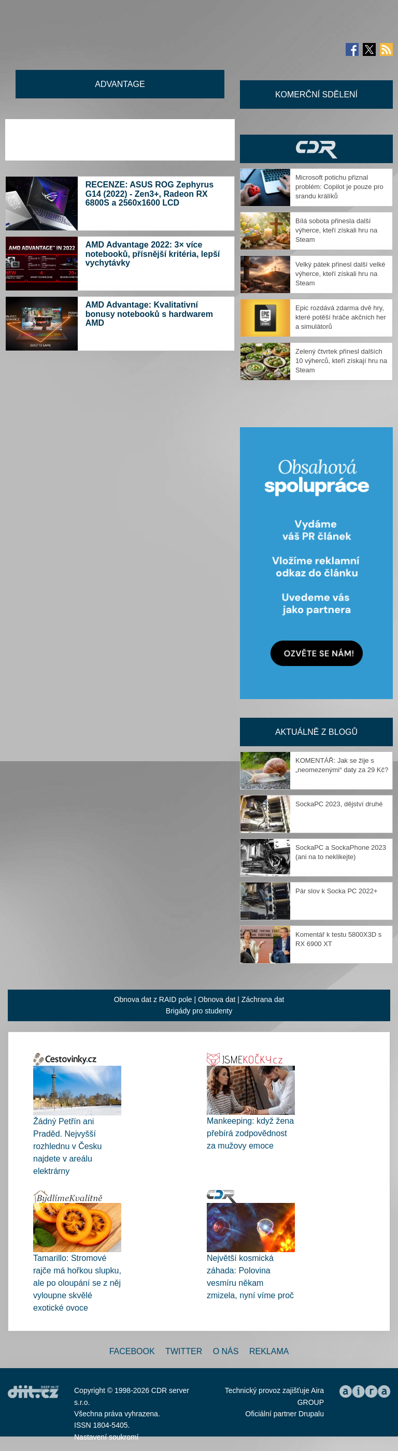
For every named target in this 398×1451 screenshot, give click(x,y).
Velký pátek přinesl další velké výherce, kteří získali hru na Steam (340, 273)
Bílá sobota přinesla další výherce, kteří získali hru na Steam (336, 230)
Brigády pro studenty (199, 1011)
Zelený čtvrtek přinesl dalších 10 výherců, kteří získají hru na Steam (341, 360)
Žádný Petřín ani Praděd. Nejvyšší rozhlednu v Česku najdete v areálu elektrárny (67, 1146)
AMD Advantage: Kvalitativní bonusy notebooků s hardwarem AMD (149, 313)
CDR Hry (316, 149)
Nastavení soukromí (106, 1437)
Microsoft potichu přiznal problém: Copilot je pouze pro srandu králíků (339, 186)
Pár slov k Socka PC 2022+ (336, 891)
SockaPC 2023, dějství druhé (338, 804)
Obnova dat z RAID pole (153, 999)
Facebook (132, 1351)
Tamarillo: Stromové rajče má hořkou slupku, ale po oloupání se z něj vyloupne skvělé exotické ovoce (77, 1283)
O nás (226, 1351)
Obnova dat (216, 999)
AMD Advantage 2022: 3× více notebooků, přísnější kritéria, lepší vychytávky (153, 253)
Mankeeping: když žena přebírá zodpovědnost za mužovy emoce (250, 1133)
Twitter (183, 1351)
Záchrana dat (263, 999)
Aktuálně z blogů (316, 732)
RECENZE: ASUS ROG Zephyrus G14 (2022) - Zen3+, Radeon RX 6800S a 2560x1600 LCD (150, 193)
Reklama (269, 1351)
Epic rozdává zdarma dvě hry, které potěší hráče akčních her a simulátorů (340, 317)
